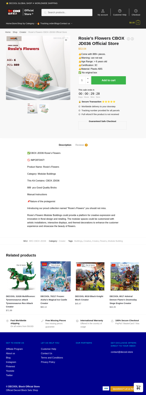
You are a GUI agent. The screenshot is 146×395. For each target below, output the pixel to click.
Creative (87, 239)
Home (8, 30)
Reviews (79, 143)
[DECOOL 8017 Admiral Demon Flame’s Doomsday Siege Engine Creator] (125, 275)
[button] (138, 387)
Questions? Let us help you (126, 389)
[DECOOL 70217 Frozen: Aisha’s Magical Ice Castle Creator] (55, 275)
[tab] (65, 141)
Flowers (103, 239)
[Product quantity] (82, 79)
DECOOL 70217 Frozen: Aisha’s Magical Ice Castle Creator (53, 298)
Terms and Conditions (52, 356)
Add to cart (108, 78)
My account (103, 15)
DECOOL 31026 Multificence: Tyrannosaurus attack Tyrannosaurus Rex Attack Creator (20, 299)
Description (65, 143)
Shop (15, 30)
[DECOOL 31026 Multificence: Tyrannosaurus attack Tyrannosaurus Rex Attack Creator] (21, 275)
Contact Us (46, 351)
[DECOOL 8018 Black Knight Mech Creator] (90, 275)
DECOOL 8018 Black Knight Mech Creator (89, 296)
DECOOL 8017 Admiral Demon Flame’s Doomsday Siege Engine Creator (123, 298)
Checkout (136, 15)
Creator (23, 30)
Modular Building (115, 239)
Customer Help (119, 15)
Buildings (78, 239)
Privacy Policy (48, 360)
